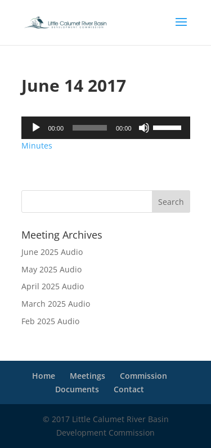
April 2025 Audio (52, 286)
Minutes (36, 145)
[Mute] (144, 127)
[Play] (36, 127)
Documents (77, 389)
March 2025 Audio (55, 303)
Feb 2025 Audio (50, 321)
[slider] (90, 128)
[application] (105, 128)
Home (43, 375)
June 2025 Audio (52, 252)
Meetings (87, 375)
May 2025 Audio (51, 269)
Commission (143, 375)
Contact (129, 389)
